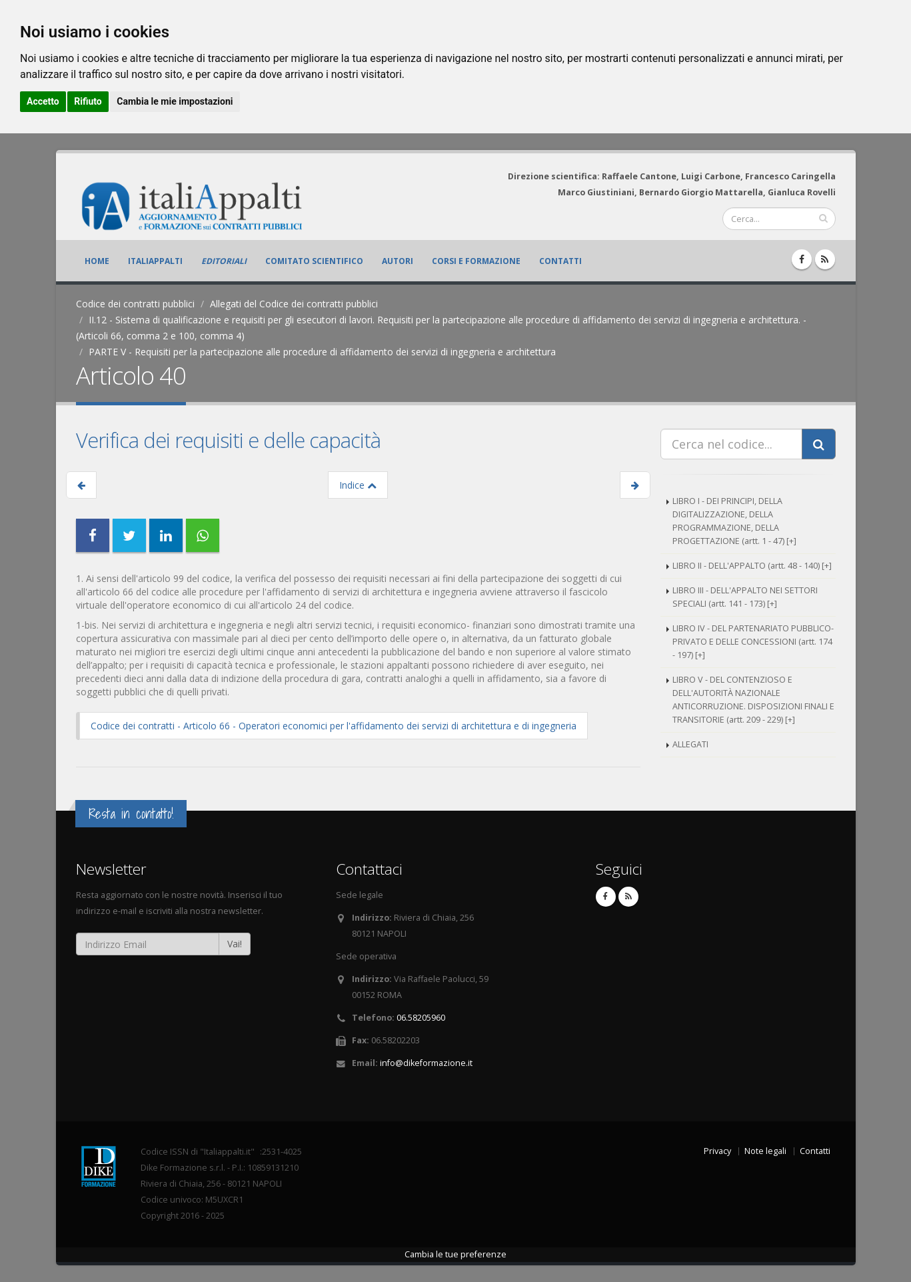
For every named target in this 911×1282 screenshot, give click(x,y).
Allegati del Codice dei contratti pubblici (294, 303)
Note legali (765, 1151)
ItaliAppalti (155, 261)
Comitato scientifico (314, 261)
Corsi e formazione (476, 261)
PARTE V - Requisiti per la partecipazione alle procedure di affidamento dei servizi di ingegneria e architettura (322, 351)
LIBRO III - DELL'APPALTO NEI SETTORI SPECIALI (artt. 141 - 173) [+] (745, 597)
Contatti (560, 261)
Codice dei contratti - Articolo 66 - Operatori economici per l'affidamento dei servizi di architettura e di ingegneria (333, 725)
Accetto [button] (43, 101)
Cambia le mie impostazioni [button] (175, 101)
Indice (358, 485)
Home (97, 261)
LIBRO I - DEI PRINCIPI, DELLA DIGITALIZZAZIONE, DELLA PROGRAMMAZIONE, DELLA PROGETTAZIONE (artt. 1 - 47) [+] (734, 521)
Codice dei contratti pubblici (135, 303)
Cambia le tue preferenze (455, 1254)
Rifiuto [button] (88, 101)
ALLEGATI (690, 744)
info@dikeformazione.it (426, 1063)
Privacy (717, 1151)
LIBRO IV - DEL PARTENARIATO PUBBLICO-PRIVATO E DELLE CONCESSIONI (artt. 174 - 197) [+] (753, 642)
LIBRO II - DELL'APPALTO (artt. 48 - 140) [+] (752, 565)
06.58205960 (421, 1017)
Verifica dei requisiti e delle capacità (228, 440)
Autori (397, 261)
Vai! (234, 943)
